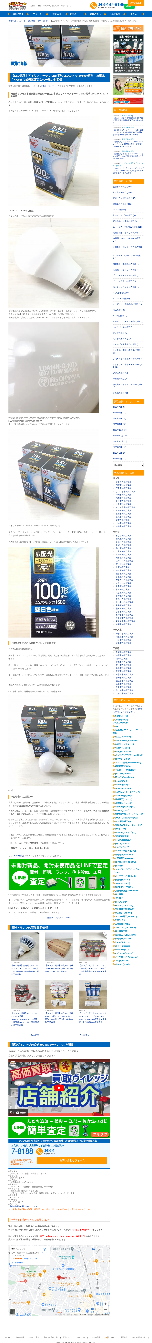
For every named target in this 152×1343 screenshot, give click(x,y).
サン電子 (119, 898)
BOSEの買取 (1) (120, 316)
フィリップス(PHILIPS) (125, 851)
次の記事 (83, 1035)
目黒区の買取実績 (123, 586)
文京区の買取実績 (123, 592)
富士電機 (119, 894)
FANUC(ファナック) (124, 905)
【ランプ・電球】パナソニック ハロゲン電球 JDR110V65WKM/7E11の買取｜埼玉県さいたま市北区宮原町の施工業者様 (25, 1003)
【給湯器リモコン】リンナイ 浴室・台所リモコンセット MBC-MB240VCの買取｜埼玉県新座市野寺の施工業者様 (128, 132)
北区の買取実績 (122, 567)
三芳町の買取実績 (123, 510)
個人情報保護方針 (128, 1334)
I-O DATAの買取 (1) (121, 298)
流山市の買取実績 (123, 684)
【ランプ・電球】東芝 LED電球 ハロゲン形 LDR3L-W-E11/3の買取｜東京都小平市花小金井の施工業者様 (59, 1001)
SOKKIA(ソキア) (122, 883)
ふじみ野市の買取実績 (125, 507)
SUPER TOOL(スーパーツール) (129, 814)
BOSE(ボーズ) (121, 716)
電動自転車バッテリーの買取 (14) (127, 233)
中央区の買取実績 (123, 605)
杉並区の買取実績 (123, 570)
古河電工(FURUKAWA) (125, 935)
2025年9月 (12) (119, 447)
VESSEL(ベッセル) (123, 803)
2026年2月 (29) (119, 418)
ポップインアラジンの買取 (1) (126, 287)
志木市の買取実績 (123, 498)
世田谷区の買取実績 (124, 580)
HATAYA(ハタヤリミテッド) (127, 792)
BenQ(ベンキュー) (123, 751)
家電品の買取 (127, 116)
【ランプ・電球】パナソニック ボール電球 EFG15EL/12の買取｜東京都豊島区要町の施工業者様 (93, 954)
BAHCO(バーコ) (122, 942)
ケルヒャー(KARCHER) (125, 770)
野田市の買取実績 (123, 687)
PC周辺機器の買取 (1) (122, 293)
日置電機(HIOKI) (122, 880)
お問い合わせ (136, 3)
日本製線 (119, 866)
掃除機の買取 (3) (120, 379)
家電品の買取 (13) (121, 373)
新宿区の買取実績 (123, 545)
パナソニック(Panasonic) (126, 957)
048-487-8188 (38, 1152)
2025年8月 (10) (119, 453)
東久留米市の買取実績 (125, 621)
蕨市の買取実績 (122, 520)
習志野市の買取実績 (124, 674)
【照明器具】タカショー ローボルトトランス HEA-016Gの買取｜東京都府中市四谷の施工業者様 (128, 156)
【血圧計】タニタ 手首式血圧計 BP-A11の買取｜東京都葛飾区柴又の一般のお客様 (128, 120)
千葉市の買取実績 (123, 662)
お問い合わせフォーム (88, 1152)
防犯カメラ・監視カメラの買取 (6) (128, 359)
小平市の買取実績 (123, 611)
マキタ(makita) (122, 961)
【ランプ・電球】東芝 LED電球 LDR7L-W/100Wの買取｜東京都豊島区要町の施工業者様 (59, 952)
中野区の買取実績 (123, 596)
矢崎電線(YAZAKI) (123, 938)
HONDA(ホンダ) (122, 785)
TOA (117, 726)
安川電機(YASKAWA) (124, 909)
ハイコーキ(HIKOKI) (124, 953)
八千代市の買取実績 (124, 693)
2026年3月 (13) (119, 413)
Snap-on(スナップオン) (125, 832)
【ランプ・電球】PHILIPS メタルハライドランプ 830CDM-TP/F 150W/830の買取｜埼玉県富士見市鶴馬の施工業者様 (93, 1001)
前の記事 (35, 1035)
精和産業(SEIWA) (123, 766)
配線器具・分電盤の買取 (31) (125, 221)
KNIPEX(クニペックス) (125, 807)
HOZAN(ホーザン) (123, 810)
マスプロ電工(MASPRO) (126, 916)
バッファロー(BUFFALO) (126, 740)
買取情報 (31, 21)
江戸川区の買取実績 (124, 561)
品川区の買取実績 (123, 548)
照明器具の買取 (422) (122, 187)
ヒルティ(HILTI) (122, 847)
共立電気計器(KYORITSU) (126, 891)
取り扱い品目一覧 (54, 1334)
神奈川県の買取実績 (124, 633)
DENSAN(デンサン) (124, 796)
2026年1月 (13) (119, 424)
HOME (18, 1334)
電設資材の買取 (128, 127)
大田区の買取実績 (123, 558)
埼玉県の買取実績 (123, 482)
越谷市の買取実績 (123, 526)
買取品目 (56, 14)
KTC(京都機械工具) (123, 840)
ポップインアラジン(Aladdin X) (129, 755)
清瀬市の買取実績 (123, 624)
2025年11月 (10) (120, 435)
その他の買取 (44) (121, 393)
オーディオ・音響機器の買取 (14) (127, 304)
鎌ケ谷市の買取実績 (124, 690)
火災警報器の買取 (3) (122, 339)
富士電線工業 (121, 931)
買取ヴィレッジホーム (16, 21)
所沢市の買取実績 (123, 504)
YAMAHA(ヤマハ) (123, 737)
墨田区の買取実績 (123, 608)
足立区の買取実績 (123, 583)
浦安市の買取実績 (123, 677)
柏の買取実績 (121, 658)
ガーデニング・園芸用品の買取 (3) (128, 321)
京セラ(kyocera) (122, 946)
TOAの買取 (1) (119, 310)
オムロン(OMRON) (123, 913)
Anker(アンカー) (122, 748)
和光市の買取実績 (123, 495)
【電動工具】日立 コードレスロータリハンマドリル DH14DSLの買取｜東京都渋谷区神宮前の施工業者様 (128, 144)
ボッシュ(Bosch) (122, 964)
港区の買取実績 (122, 589)
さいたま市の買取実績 (125, 491)
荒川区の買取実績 (123, 564)
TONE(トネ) (120, 829)
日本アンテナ (121, 902)
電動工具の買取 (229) (122, 204)
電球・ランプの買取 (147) (124, 198)
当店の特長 (18, 14)
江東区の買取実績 (123, 551)
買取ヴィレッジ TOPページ (59, 917)
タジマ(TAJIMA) (122, 843)
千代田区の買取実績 (124, 602)
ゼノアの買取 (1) (120, 333)
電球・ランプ (42, 21)
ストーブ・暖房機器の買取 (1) (126, 344)
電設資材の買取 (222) (122, 192)
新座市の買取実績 (123, 501)
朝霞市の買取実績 (123, 485)
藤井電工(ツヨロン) (123, 799)
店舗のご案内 (40, 1334)
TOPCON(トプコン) (124, 887)
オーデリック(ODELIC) (125, 876)
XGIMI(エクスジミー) (124, 744)
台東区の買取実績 (123, 577)
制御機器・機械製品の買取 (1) (126, 264)
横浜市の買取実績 (123, 643)
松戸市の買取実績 (123, 655)
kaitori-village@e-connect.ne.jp (23, 1203)
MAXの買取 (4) (119, 209)
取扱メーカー (76, 14)
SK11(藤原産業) (122, 836)
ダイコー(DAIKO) (123, 773)
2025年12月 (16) (120, 430)
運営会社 (115, 1334)
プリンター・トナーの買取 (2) (126, 275)
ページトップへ (140, 1337)
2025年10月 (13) (120, 441)
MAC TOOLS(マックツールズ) (128, 825)
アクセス (37, 14)
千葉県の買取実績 (123, 652)
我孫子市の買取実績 (124, 681)
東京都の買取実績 (123, 535)
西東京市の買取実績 (124, 618)
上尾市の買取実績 (123, 517)
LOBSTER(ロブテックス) (126, 818)
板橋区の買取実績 (123, 542)
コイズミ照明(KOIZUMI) (126, 862)
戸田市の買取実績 (123, 488)
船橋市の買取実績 (123, 668)
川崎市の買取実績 (123, 640)
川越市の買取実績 (123, 523)
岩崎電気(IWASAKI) (124, 854)
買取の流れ (95, 14)
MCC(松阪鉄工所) (123, 821)
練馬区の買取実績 (123, 539)
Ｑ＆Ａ (134, 14)
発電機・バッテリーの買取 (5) (126, 270)
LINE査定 (135, 8)
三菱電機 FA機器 (122, 924)
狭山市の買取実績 (123, 513)
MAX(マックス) (122, 949)
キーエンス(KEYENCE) (125, 927)
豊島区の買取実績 (123, 599)
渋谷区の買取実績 (123, 574)
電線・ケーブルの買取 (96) (125, 215)
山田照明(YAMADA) (124, 858)
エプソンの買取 (128, 163)
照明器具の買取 (128, 151)
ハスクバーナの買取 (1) (123, 327)
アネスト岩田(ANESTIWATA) (128, 762)
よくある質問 (91, 1334)
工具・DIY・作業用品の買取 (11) (127, 227)
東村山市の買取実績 (124, 615)
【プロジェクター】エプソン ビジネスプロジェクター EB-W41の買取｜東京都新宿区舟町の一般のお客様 (128, 170)
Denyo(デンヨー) (122, 781)
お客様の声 (114, 14)
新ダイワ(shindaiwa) (124, 777)
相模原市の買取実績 (124, 637)
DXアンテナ (120, 920)
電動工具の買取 (128, 139)
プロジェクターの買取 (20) (125, 281)
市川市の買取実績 (123, 665)
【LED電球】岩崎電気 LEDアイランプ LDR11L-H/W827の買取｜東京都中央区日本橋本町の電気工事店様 (25, 954)
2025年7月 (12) (119, 459)
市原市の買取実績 (123, 671)
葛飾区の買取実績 (123, 554)
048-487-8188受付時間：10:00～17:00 (107, 5)
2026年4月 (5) (119, 407)
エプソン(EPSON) (123, 759)
